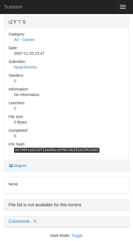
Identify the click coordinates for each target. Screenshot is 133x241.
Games (28, 39)
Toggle (77, 235)
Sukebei (13, 7)
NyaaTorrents (25, 67)
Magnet (17, 165)
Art (16, 39)
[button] (66, 221)
